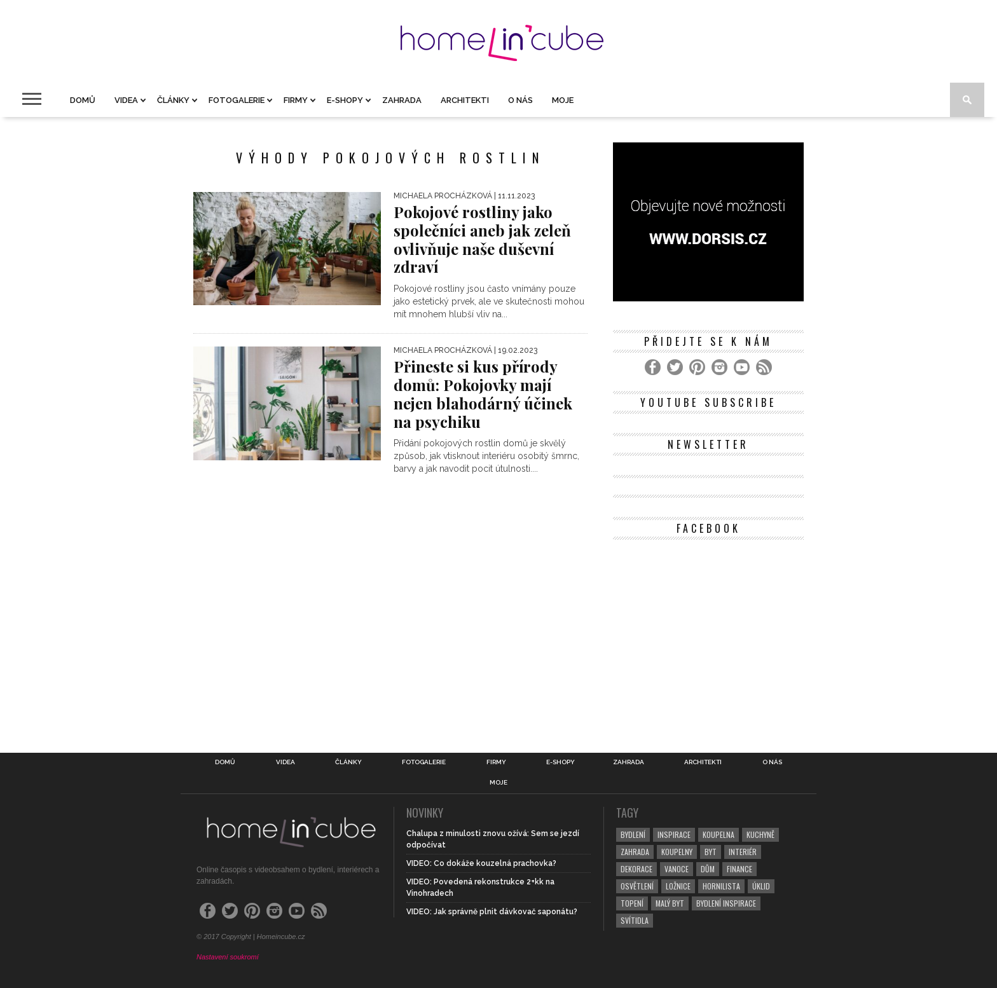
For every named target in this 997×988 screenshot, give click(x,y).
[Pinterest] (697, 367)
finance (739, 868)
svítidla (635, 920)
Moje (563, 100)
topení (632, 903)
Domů (82, 100)
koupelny (676, 851)
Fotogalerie (237, 100)
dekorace (636, 868)
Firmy (296, 100)
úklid (761, 886)
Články (173, 100)
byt (711, 851)
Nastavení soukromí (227, 957)
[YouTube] (742, 367)
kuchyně (760, 834)
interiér (743, 851)
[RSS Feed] (764, 367)
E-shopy (345, 100)
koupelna (718, 834)
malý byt (670, 903)
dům (708, 868)
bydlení (633, 834)
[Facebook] (653, 367)
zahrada (635, 851)
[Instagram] (719, 367)
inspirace (674, 834)
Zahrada (402, 100)
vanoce (676, 868)
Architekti (465, 100)
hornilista (721, 886)
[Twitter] (675, 367)
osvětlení (637, 886)
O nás (520, 100)
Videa (126, 100)
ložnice (678, 886)
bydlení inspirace (726, 903)
